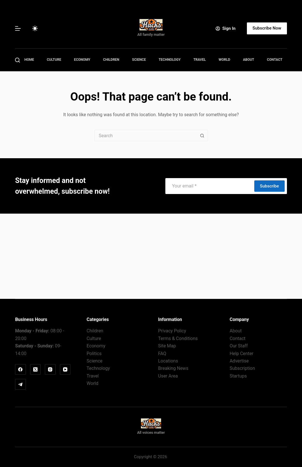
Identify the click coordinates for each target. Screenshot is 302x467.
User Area (168, 376)
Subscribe (269, 186)
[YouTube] (65, 369)
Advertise (239, 361)
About (248, 60)
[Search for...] (145, 135)
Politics (94, 353)
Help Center (241, 353)
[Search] (17, 60)
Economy (82, 60)
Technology (169, 60)
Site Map (167, 346)
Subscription (242, 368)
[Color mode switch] (35, 28)
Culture (54, 60)
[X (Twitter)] (35, 369)
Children (111, 60)
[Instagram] (50, 369)
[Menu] (18, 28)
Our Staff (239, 346)
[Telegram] (20, 384)
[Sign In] (225, 28)
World (224, 60)
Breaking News (173, 368)
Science (139, 60)
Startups (238, 376)
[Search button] (202, 135)
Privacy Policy (172, 330)
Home (29, 60)
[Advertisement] (151, 256)
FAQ (162, 353)
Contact (274, 60)
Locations (168, 361)
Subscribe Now (267, 28)
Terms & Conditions (178, 338)
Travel (199, 60)
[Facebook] (20, 369)
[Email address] (209, 186)
